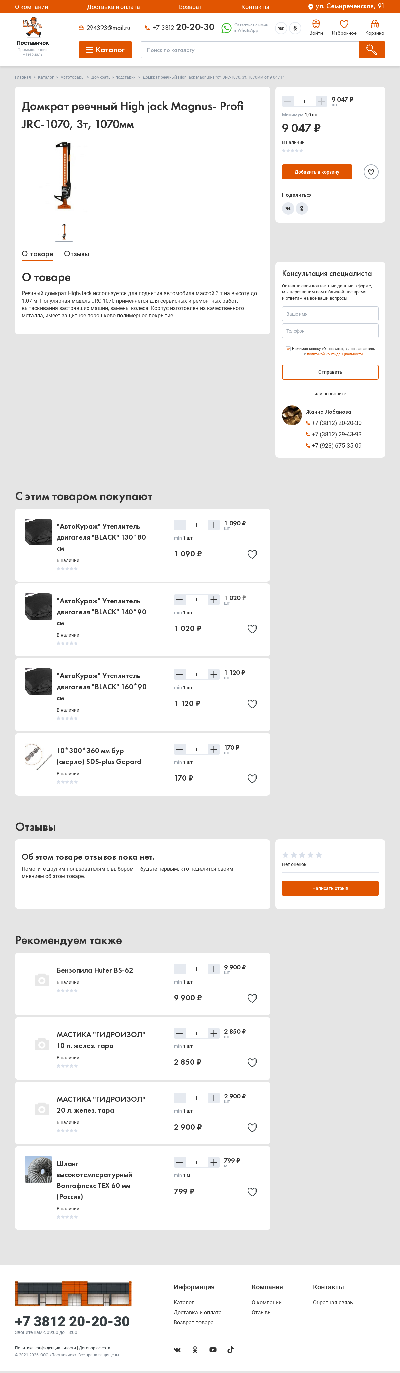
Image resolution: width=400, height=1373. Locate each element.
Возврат (190, 6)
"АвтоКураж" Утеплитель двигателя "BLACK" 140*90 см (101, 612)
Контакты (255, 6)
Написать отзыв (330, 890)
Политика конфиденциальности (45, 1350)
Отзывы (76, 253)
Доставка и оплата (113, 6)
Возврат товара (194, 1325)
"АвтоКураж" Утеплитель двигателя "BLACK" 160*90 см (102, 687)
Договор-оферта (94, 1350)
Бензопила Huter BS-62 (95, 972)
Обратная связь (333, 1305)
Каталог (184, 1305)
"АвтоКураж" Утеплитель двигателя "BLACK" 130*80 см (101, 537)
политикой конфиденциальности (335, 354)
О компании (31, 6)
